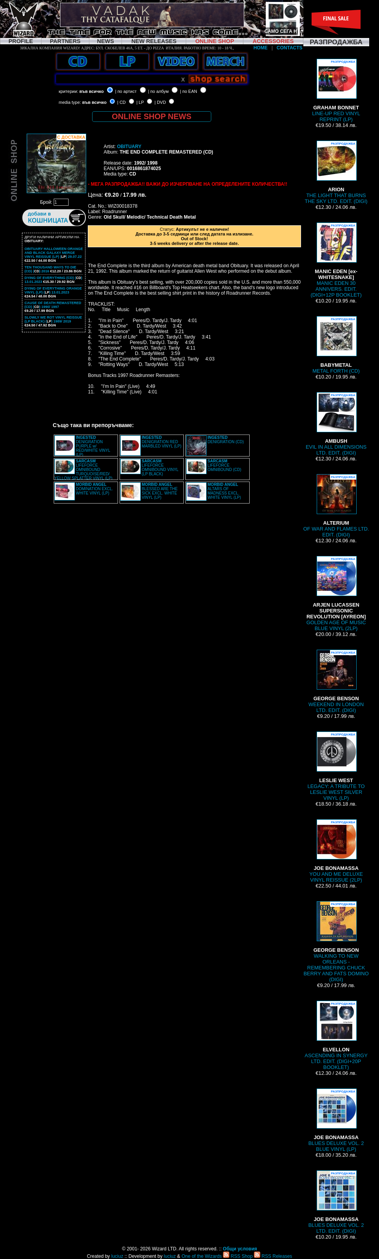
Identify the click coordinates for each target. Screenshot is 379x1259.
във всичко (91, 91)
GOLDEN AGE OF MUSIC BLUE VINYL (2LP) (336, 593)
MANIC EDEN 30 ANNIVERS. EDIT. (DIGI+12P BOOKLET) (335, 260)
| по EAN (188, 91)
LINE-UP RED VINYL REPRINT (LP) (336, 90)
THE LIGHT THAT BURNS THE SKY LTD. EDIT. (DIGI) (336, 172)
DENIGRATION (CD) (226, 439)
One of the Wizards (201, 1256)
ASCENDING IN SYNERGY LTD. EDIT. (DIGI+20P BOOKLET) (336, 1035)
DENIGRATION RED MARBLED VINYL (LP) (161, 441)
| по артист (126, 91)
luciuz (117, 1256)
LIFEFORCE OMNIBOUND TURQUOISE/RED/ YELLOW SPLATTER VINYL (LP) (83, 469)
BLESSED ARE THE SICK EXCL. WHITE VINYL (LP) (160, 491)
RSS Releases (273, 1256)
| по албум (158, 91)
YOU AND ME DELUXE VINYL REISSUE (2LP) (336, 851)
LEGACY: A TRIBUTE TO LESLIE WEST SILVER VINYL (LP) (336, 766)
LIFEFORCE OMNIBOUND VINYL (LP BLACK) (160, 467)
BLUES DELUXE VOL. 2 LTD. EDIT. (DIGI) (336, 1202)
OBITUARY (129, 146)
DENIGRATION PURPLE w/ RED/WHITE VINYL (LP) (93, 446)
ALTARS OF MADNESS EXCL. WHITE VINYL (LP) (224, 491)
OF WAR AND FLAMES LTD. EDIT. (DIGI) (336, 506)
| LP (140, 102)
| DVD (160, 102)
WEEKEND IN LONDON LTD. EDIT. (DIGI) (336, 681)
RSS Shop (237, 1256)
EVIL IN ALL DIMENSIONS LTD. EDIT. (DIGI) (336, 424)
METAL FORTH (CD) (336, 345)
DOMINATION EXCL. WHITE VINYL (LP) (94, 488)
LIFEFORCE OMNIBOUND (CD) (224, 465)
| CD (121, 102)
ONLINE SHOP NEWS (151, 116)
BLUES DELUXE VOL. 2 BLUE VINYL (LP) (336, 1120)
